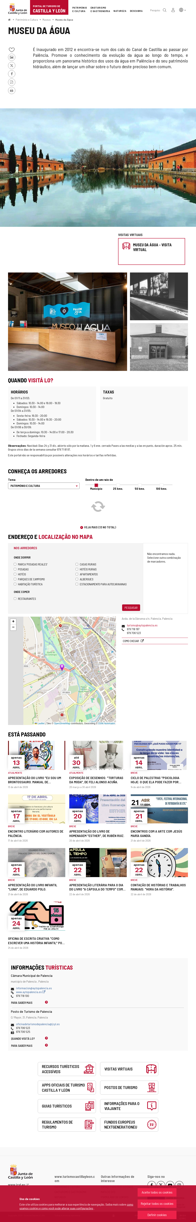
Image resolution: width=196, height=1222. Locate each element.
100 (161, 488)
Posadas (21, 569)
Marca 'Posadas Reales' (30, 564)
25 (118, 488)
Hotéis (20, 574)
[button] (182, 9)
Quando (23, 1038)
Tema (12, 479)
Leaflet (39, 723)
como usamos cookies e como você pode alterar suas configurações (76, 1206)
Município (96, 488)
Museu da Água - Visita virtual (152, 247)
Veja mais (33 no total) (100, 527)
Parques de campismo (29, 579)
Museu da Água (64, 19)
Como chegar (131, 641)
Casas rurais (86, 564)
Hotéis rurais (86, 569)
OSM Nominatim (106, 723)
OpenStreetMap (62, 723)
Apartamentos (87, 574)
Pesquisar (131, 607)
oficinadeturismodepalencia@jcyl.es (38, 1024)
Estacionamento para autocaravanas (101, 584)
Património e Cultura (27, 19)
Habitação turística (28, 584)
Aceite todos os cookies (157, 1192)
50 (140, 488)
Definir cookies (157, 1215)
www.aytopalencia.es (30, 992)
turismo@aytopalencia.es (142, 625)
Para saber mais (21, 1002)
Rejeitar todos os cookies (157, 1203)
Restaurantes (25, 598)
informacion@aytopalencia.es (34, 988)
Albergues (84, 579)
